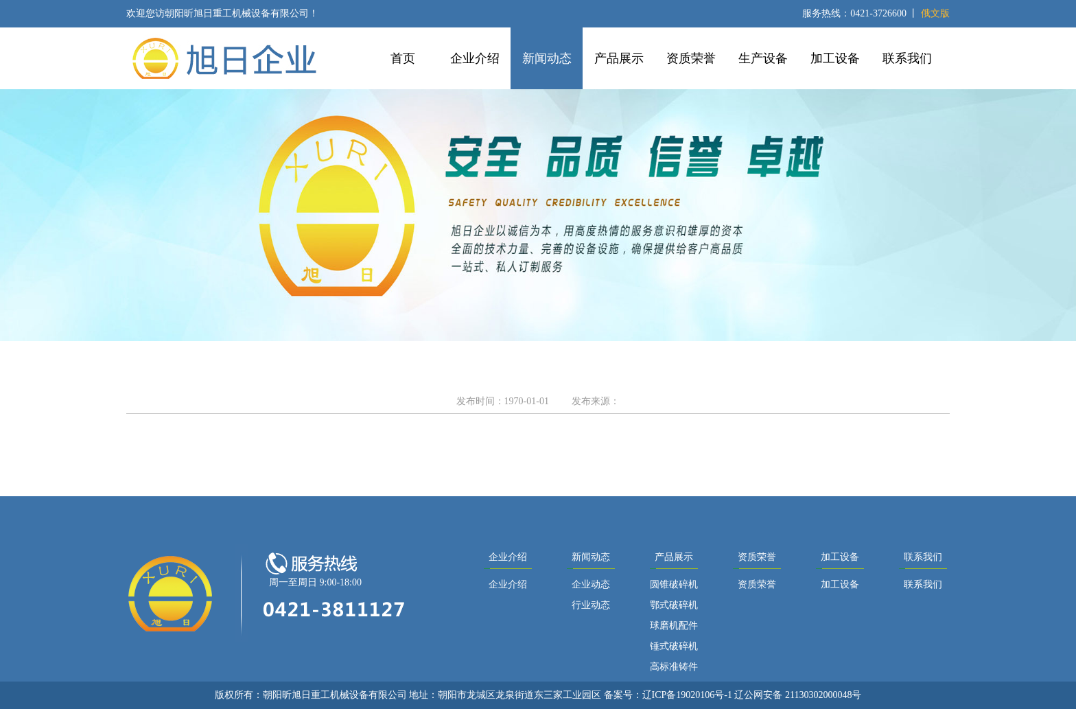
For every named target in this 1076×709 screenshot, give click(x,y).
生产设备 (763, 58)
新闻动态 (547, 58)
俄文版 (935, 13)
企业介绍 (475, 58)
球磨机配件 (674, 625)
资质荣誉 (691, 58)
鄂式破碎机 (674, 605)
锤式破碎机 (674, 646)
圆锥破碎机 (674, 584)
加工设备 (835, 58)
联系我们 (907, 58)
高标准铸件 (674, 667)
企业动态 (591, 584)
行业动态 (591, 605)
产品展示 (619, 58)
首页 (402, 58)
